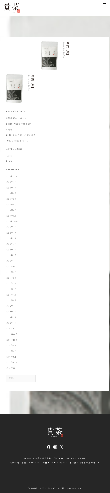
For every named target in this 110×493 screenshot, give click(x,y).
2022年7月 (11, 238)
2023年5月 (11, 204)
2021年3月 (11, 300)
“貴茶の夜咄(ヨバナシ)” (18, 141)
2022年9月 (11, 227)
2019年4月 (11, 345)
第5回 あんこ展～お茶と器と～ (22, 135)
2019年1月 (11, 357)
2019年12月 (12, 328)
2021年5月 (11, 289)
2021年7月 (11, 283)
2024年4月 (11, 188)
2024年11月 (12, 176)
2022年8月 (11, 233)
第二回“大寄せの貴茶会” (18, 124)
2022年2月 (11, 255)
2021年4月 (11, 295)
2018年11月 (12, 368)
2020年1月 (11, 323)
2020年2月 (11, 317)
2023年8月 (11, 199)
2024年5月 (11, 182)
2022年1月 (11, 261)
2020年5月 (11, 312)
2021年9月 (11, 272)
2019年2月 (11, 351)
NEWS (9, 156)
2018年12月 (12, 362)
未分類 (9, 161)
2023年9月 (11, 193)
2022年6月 (11, 244)
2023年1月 (11, 216)
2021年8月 (11, 278)
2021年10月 (12, 266)
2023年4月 (11, 210)
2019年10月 (12, 340)
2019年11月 (12, 334)
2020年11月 (12, 306)
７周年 (9, 130)
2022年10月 (12, 221)
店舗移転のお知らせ (16, 118)
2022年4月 (11, 250)
